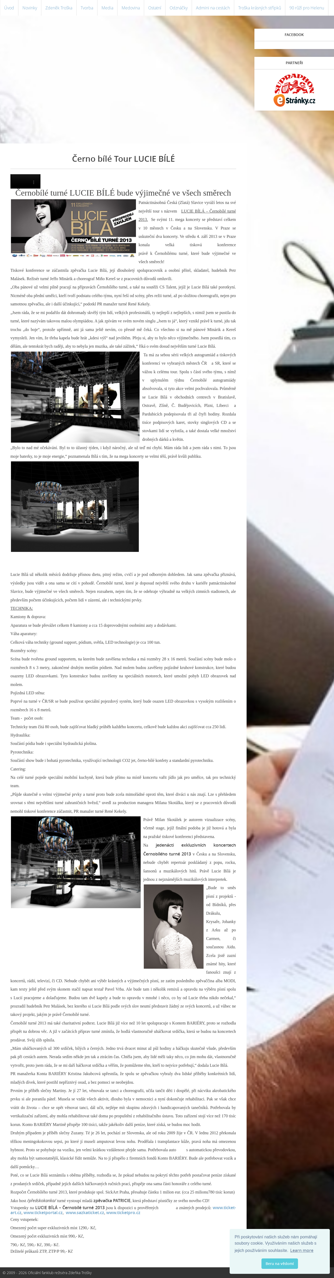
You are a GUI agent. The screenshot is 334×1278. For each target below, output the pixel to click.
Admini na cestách (213, 8)
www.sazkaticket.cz (85, 1212)
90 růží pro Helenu (306, 8)
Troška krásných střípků (259, 8)
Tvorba (87, 8)
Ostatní (154, 8)
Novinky (29, 8)
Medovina (131, 8)
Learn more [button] (301, 1250)
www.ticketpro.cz (123, 1212)
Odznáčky (179, 8)
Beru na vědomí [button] (280, 1263)
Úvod (9, 8)
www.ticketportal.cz (43, 1212)
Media (107, 8)
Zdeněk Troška (58, 8)
